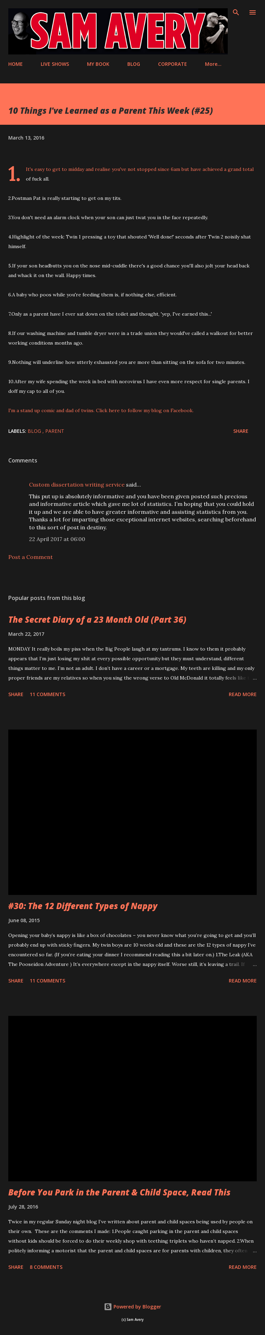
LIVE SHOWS (55, 64)
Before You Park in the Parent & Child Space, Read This (119, 1192)
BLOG (133, 64)
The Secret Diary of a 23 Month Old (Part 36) (97, 619)
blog (35, 431)
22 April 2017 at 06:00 (57, 539)
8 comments (46, 1267)
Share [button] (240, 431)
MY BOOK (98, 64)
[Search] (236, 12)
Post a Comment (30, 556)
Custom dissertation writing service (77, 484)
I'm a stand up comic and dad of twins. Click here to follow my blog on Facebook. (101, 410)
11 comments (47, 694)
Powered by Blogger (132, 1306)
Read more (243, 694)
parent (54, 431)
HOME (15, 64)
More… (213, 64)
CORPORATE (172, 64)
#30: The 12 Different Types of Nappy (82, 905)
